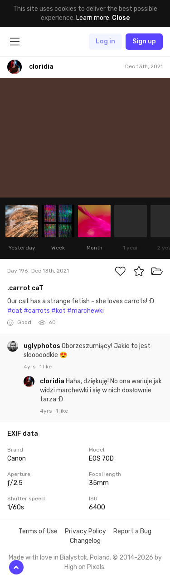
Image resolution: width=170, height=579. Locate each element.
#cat (14, 311)
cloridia (53, 381)
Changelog (85, 541)
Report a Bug (132, 531)
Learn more (92, 18)
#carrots (37, 311)
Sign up (144, 41)
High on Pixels (84, 567)
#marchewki (85, 311)
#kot (58, 311)
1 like (45, 366)
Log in (105, 41)
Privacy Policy (85, 531)
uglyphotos (43, 346)
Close (121, 18)
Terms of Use (38, 531)
